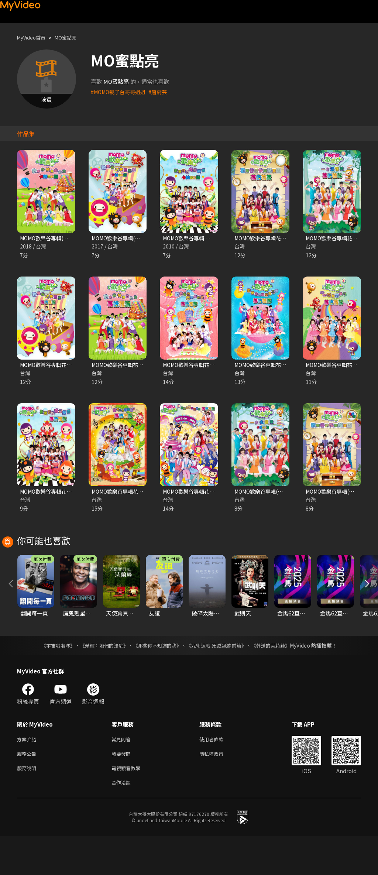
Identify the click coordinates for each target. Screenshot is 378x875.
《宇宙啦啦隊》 (50, 680)
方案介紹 (28, 774)
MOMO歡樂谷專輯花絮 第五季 (200, 493)
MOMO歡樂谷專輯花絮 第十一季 (131, 366)
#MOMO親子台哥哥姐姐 (120, 92)
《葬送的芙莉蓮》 (277, 680)
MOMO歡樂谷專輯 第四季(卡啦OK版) (208, 238)
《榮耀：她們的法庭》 (100, 680)
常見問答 (122, 774)
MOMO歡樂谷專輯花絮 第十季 (57, 366)
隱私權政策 (217, 790)
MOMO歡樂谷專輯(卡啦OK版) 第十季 (137, 238)
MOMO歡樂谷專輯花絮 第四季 (57, 493)
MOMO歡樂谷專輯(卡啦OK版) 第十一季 (68, 238)
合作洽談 (122, 821)
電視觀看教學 (128, 805)
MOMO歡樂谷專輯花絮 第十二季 (274, 238)
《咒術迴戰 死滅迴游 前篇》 (220, 680)
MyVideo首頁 (34, 37)
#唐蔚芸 (163, 92)
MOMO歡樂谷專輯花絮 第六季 (129, 493)
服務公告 (28, 790)
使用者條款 (217, 774)
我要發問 (122, 790)
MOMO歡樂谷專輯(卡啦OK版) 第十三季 (282, 493)
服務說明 (28, 805)
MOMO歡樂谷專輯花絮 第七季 (200, 366)
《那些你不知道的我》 (156, 680)
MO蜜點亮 (72, 37)
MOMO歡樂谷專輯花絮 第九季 (271, 366)
